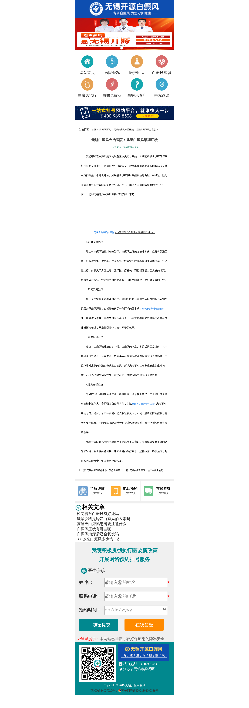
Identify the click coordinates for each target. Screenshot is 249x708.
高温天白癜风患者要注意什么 (100, 524)
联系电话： (90, 596)
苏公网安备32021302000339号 (139, 691)
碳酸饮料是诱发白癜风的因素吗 (102, 519)
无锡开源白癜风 (135, 686)
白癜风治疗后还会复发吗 (97, 534)
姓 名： (86, 582)
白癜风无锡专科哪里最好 (151, 308)
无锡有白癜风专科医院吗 (144, 404)
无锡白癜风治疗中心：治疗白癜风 (103, 470)
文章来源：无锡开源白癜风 (125, 147)
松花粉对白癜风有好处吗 (97, 514)
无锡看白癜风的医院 (104, 232)
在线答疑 (144, 625)
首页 (94, 129)
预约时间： (90, 610)
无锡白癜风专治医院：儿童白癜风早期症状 (135, 129)
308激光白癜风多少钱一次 (98, 539)
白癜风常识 (105, 129)
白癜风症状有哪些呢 (93, 529)
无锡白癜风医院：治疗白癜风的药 (146, 470)
